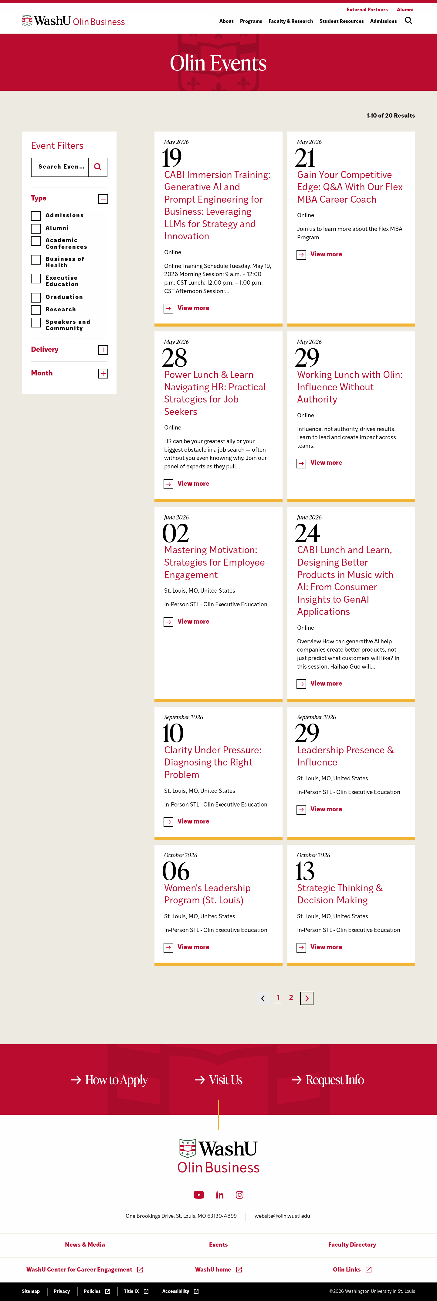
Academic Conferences (59, 244)
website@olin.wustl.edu (282, 1216)
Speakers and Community (61, 325)
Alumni (50, 228)
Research (53, 310)
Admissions (57, 216)
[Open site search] (408, 20)
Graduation (57, 297)
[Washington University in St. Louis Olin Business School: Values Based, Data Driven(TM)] (218, 1171)
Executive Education (55, 281)
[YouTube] (199, 1197)
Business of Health (58, 262)
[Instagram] (239, 1197)
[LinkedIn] (220, 1197)
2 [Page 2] (291, 998)
